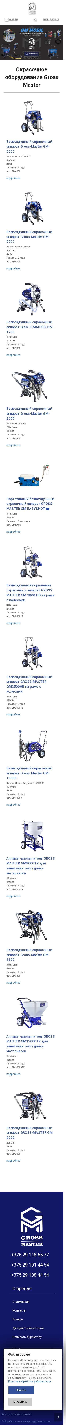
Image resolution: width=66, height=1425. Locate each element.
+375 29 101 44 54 (30, 1265)
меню (11, 19)
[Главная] (31, 8)
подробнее (13, 178)
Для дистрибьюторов (28, 1328)
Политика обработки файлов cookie (29, 1381)
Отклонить (20, 1401)
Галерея (18, 1319)
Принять (21, 1390)
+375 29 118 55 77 (30, 1255)
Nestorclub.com (43, 1421)
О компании (20, 1301)
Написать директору (27, 1337)
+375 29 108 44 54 (30, 1275)
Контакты (50, 19)
